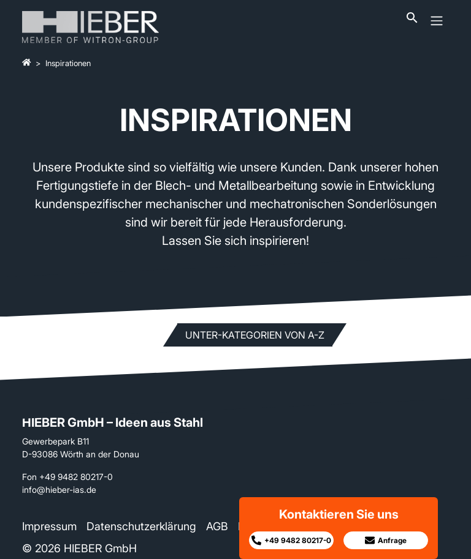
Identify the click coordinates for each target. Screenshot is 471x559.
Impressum (49, 526)
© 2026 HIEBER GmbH (79, 548)
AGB (217, 526)
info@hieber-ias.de (59, 489)
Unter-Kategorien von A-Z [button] (254, 335)
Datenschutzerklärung (141, 526)
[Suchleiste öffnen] (412, 21)
